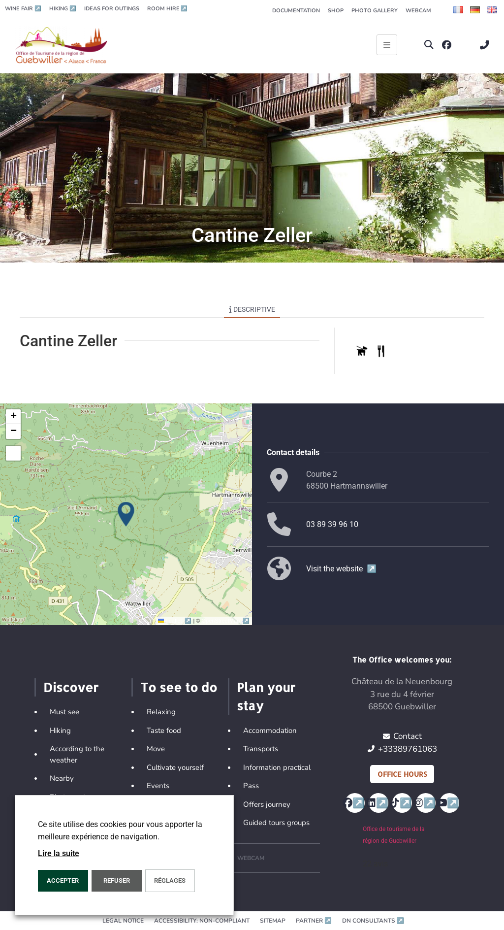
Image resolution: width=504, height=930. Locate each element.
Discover (70, 687)
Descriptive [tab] (252, 309)
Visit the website (341, 568)
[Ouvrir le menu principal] (387, 44)
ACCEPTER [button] (63, 880)
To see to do (178, 687)
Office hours (402, 774)
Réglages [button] (170, 880)
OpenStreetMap (226, 621)
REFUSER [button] (116, 880)
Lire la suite (58, 853)
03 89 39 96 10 (332, 524)
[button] (429, 45)
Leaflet (175, 621)
